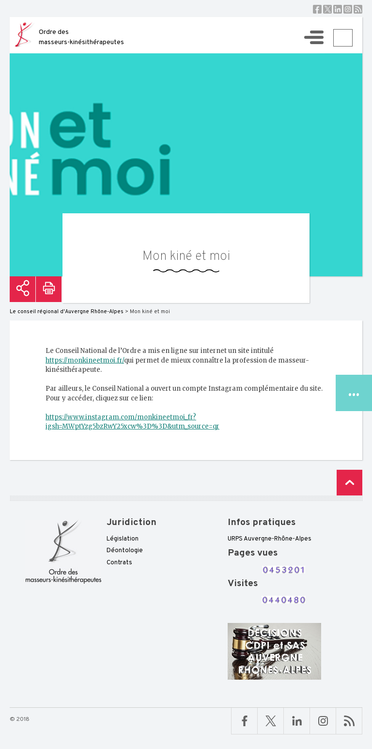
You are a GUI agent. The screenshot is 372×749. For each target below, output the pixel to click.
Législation (123, 539)
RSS (358, 9)
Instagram (347, 9)
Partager (22, 289)
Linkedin (337, 9)
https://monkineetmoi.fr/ (85, 360)
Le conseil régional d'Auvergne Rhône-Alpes (67, 311)
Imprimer (49, 289)
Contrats (119, 563)
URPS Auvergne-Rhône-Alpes (269, 539)
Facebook (317, 9)
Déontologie (125, 551)
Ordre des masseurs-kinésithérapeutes (81, 37)
